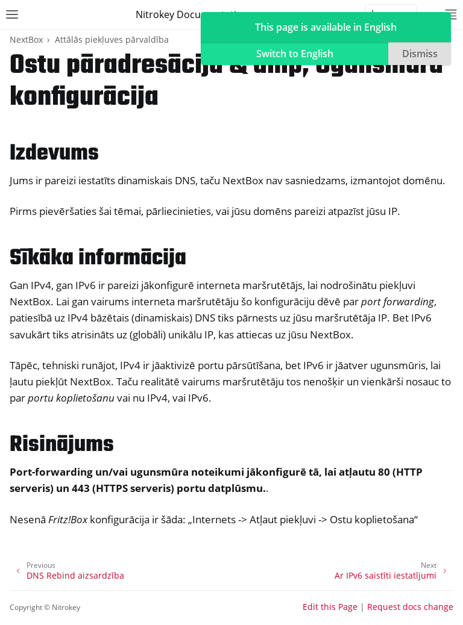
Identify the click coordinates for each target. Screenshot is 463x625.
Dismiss (420, 53)
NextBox (26, 39)
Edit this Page (330, 606)
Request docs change (410, 606)
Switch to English (294, 53)
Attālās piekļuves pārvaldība (112, 39)
